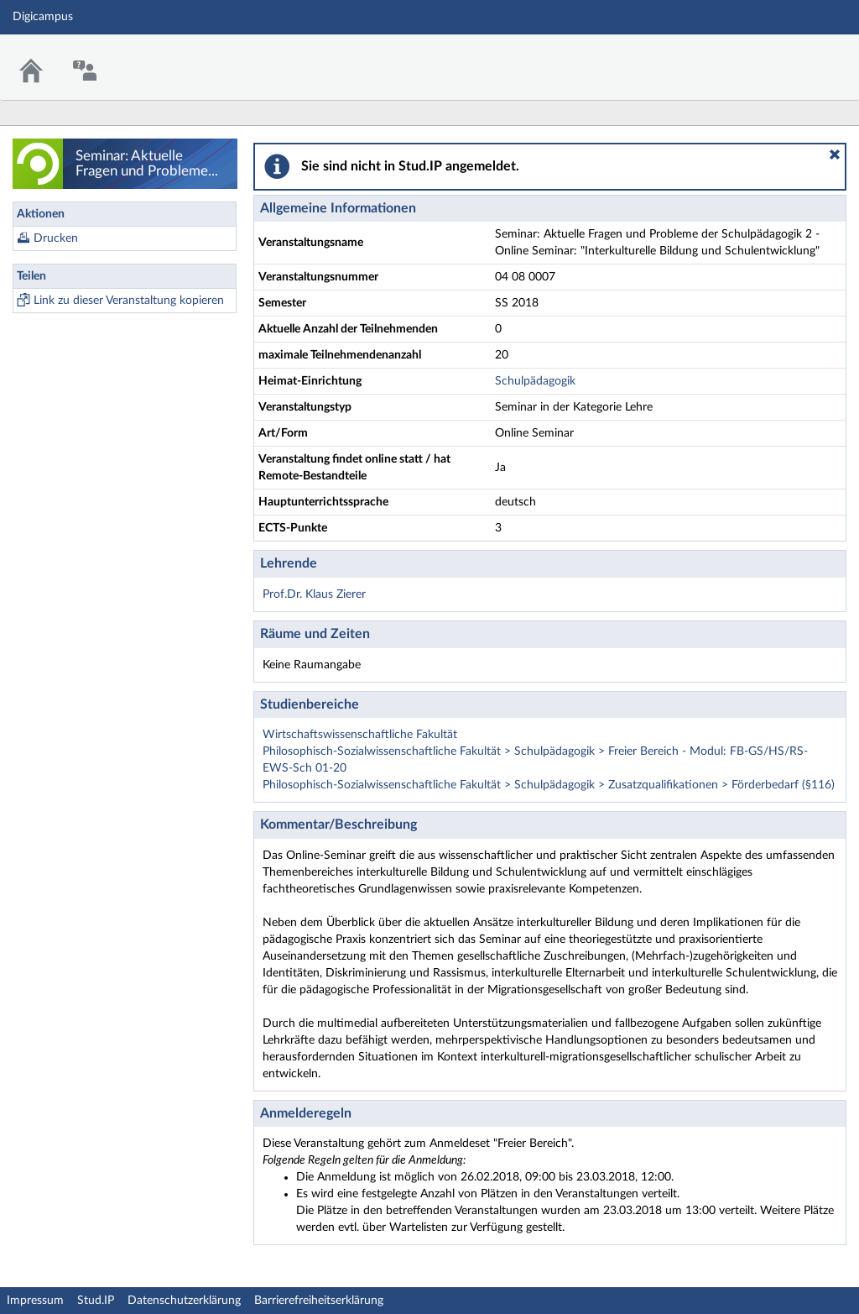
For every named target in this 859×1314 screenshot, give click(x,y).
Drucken (56, 238)
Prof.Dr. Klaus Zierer (314, 594)
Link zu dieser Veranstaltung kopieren (129, 300)
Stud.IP (95, 1300)
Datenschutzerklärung (184, 1300)
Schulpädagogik (535, 381)
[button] (834, 154)
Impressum (35, 1300)
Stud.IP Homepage (794, 57)
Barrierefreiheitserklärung (318, 1300)
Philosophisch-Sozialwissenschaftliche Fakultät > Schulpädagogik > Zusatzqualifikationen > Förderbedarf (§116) (549, 785)
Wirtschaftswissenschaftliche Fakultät (360, 735)
